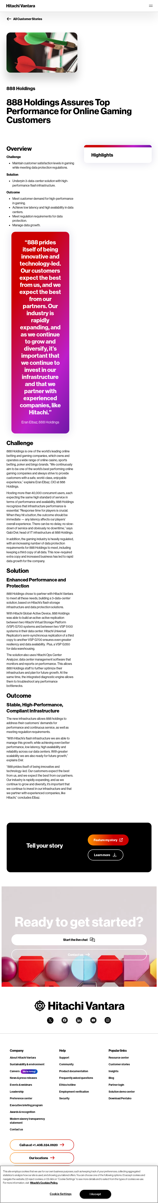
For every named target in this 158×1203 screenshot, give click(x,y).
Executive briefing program (26, 1105)
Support (64, 1057)
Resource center (119, 1057)
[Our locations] (42, 1157)
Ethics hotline (67, 1085)
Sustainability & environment (27, 1064)
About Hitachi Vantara (23, 1057)
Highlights (102, 155)
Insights (113, 1071)
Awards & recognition (22, 1112)
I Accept (95, 1194)
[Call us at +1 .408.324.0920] (42, 1144)
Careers (15, 1071)
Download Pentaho (120, 1098)
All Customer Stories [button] (24, 19)
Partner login (116, 1085)
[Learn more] (105, 854)
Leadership (17, 1091)
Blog (111, 1078)
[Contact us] (79, 954)
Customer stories (119, 1064)
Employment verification (74, 1091)
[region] (79, 1184)
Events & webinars (21, 1085)
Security (64, 1098)
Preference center (21, 1098)
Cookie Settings (61, 1194)
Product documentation (73, 1071)
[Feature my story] (108, 839)
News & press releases (23, 1078)
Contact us (16, 1129)
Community (66, 1064)
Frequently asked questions (76, 1078)
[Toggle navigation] (150, 6)
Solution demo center (122, 1091)
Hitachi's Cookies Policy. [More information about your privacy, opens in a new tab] (44, 1182)
